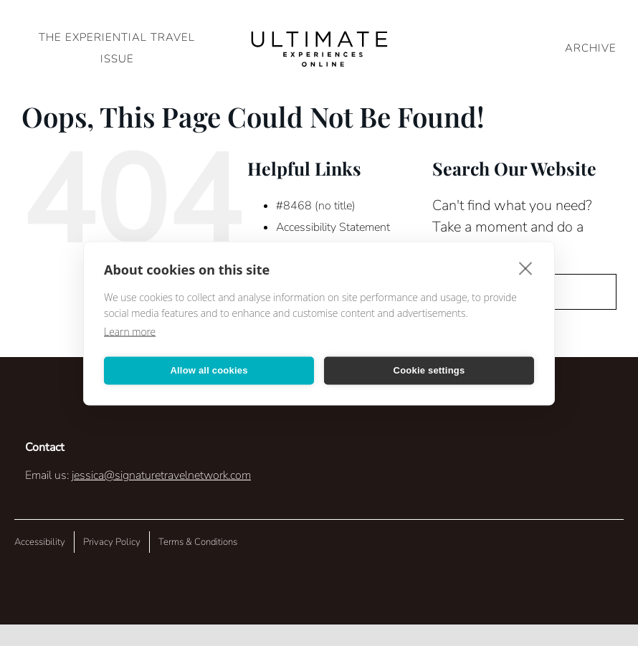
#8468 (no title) (316, 206)
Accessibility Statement (333, 227)
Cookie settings (429, 370)
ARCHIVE (590, 48)
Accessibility (39, 542)
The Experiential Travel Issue (117, 48)
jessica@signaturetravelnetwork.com (161, 475)
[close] (526, 267)
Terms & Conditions (197, 542)
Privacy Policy (112, 542)
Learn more (130, 331)
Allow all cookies (208, 370)
